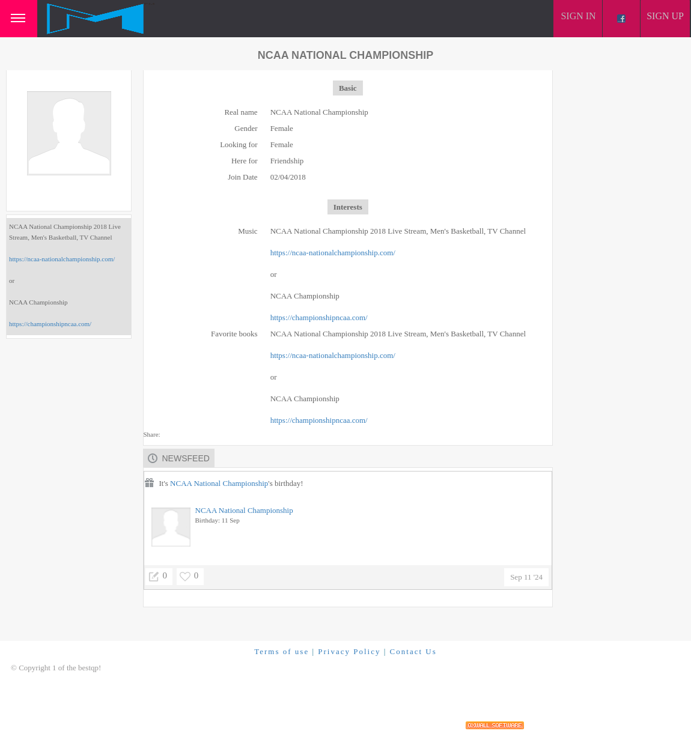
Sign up (665, 16)
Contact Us (413, 651)
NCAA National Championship (219, 483)
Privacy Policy (349, 651)
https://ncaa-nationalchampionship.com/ (62, 258)
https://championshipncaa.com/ (50, 323)
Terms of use (281, 651)
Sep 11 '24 (526, 576)
